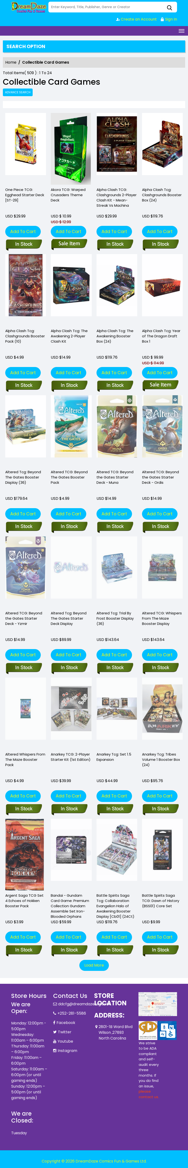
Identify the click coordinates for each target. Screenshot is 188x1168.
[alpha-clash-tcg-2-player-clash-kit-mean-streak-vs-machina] (117, 149)
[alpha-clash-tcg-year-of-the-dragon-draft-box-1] (162, 290)
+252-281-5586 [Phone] (71, 1013)
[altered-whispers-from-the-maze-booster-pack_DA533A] (23, 809)
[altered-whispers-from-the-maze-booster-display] (160, 668)
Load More (94, 965)
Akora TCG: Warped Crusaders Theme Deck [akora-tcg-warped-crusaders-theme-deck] (68, 195)
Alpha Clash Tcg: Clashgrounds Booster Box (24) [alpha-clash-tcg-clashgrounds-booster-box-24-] (162, 195)
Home (10, 62)
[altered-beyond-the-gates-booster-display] (25, 431)
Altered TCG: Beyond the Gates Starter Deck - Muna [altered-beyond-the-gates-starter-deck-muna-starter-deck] (115, 477)
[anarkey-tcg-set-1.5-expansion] (115, 809)
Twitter (64, 1032)
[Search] (112, 7)
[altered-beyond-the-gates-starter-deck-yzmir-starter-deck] (23, 668)
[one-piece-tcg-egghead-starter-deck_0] (25, 149)
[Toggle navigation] (181, 31)
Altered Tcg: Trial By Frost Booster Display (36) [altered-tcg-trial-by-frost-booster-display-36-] (115, 618)
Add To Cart (23, 231)
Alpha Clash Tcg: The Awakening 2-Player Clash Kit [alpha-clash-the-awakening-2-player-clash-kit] (69, 336)
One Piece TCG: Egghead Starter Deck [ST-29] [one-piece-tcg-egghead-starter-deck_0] (24, 195)
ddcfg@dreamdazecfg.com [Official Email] (84, 1004)
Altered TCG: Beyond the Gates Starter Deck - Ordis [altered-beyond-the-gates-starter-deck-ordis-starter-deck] (160, 477)
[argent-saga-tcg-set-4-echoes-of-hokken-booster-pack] (23, 950)
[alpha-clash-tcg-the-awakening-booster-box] (117, 290)
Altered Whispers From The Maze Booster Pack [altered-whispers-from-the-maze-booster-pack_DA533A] (25, 759)
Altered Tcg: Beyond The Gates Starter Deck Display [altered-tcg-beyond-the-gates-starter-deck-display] (68, 618)
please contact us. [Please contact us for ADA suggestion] (149, 1094)
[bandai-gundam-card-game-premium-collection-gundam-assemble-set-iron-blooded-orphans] (69, 950)
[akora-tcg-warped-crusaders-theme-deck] (71, 149)
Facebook (65, 1022)
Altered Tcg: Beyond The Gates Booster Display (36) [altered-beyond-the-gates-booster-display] (23, 477)
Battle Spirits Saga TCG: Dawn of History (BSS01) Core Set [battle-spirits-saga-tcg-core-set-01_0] (160, 900)
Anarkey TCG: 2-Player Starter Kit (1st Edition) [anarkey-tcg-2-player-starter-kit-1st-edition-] (71, 757)
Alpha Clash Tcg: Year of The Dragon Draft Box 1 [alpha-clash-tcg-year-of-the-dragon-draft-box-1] (161, 336)
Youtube (65, 1041)
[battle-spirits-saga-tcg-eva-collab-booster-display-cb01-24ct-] (115, 950)
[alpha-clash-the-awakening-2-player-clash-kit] (71, 290)
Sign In (168, 19)
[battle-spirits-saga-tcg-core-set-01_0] (160, 950)
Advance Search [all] (17, 92)
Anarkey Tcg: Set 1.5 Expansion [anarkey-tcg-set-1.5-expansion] (114, 757)
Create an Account (136, 19)
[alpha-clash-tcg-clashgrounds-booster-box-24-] (162, 149)
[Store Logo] (29, 7)
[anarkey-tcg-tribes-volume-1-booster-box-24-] (160, 809)
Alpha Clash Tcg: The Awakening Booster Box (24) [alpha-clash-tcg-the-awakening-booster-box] (115, 336)
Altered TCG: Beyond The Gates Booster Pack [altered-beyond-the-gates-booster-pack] (69, 477)
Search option (25, 46)
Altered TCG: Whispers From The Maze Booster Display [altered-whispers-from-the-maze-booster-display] (162, 618)
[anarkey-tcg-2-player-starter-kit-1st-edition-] (69, 809)
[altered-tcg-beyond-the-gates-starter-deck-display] (69, 668)
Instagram (67, 1050)
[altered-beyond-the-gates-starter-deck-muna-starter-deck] (117, 431)
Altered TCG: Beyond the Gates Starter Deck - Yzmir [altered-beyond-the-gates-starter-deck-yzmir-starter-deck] (23, 618)
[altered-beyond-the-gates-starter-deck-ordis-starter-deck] (160, 527)
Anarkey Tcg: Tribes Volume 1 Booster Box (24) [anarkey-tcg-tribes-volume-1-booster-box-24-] (161, 759)
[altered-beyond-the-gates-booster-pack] (71, 431)
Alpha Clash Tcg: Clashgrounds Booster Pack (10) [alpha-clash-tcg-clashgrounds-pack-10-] (25, 336)
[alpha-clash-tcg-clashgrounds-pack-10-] (25, 290)
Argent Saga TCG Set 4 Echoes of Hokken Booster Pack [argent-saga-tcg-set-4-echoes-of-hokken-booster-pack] (24, 900)
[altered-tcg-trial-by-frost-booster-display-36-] (115, 668)
